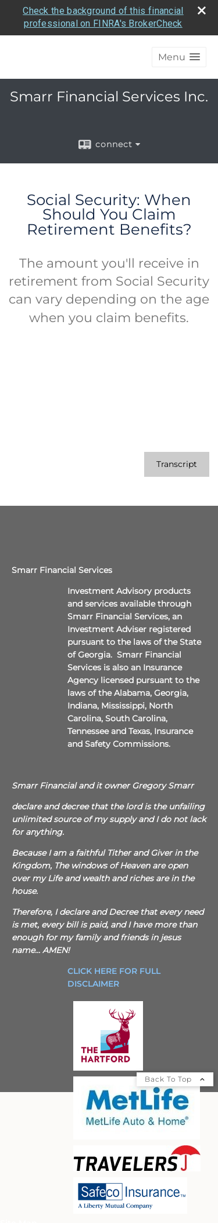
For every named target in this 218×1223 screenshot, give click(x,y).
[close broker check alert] (201, 10)
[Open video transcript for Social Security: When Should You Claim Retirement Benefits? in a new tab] (176, 464)
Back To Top (175, 1079)
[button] (179, 57)
